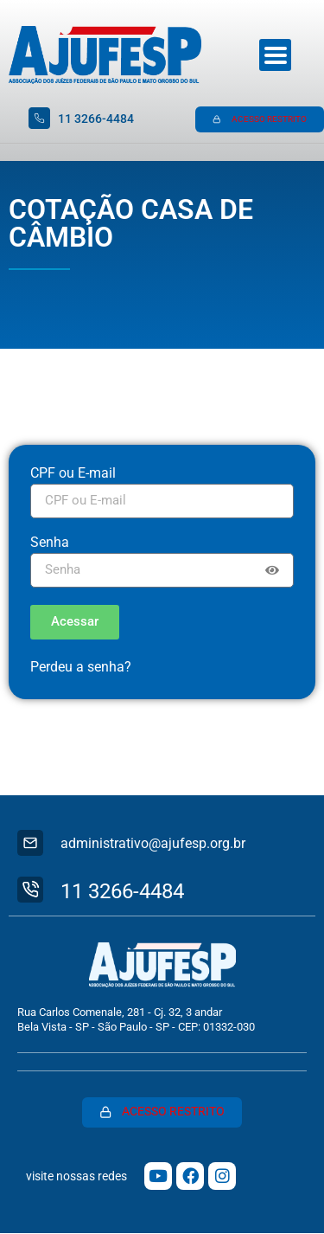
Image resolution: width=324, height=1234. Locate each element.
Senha (49, 543)
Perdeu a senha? (80, 667)
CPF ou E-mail (73, 473)
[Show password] (272, 570)
